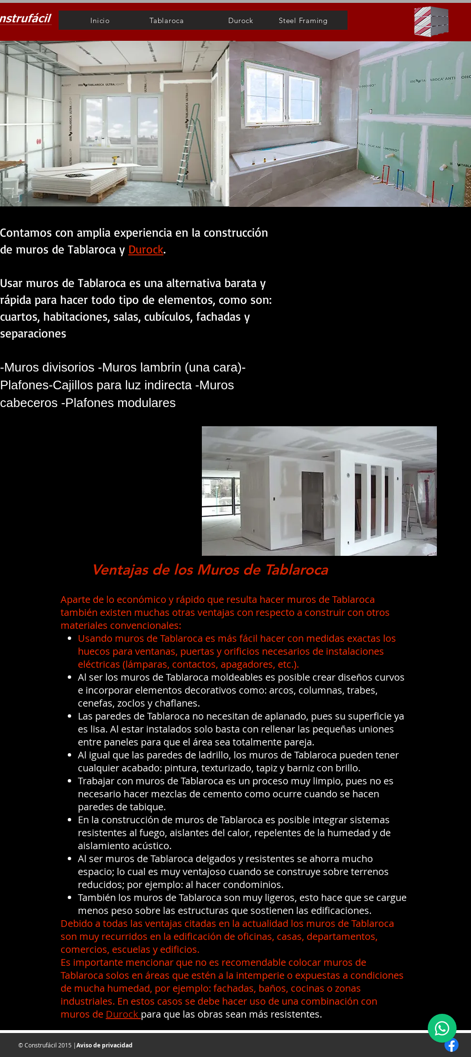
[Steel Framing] (303, 20)
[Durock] (240, 20)
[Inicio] (100, 20)
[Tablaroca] (167, 20)
